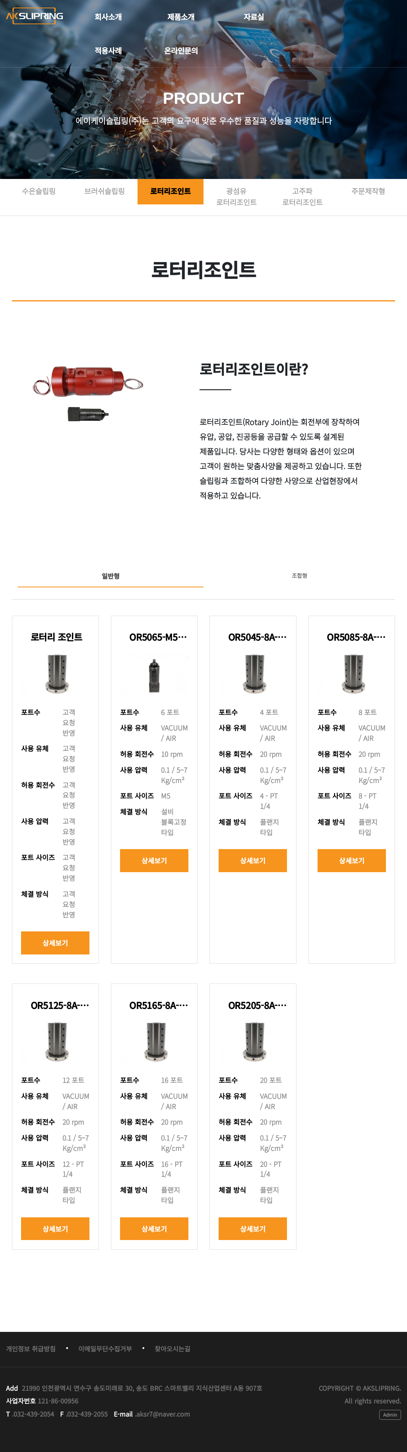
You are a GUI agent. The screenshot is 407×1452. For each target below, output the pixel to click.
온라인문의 (181, 50)
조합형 (299, 575)
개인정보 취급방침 (31, 1348)
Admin (390, 1414)
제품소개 (180, 17)
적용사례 (108, 50)
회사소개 (108, 17)
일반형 (111, 576)
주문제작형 (368, 191)
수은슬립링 (39, 191)
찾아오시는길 (172, 1348)
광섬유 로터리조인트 (236, 196)
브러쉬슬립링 (104, 191)
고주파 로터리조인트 (302, 196)
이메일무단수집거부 (105, 1348)
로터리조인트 (170, 191)
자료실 (254, 17)
